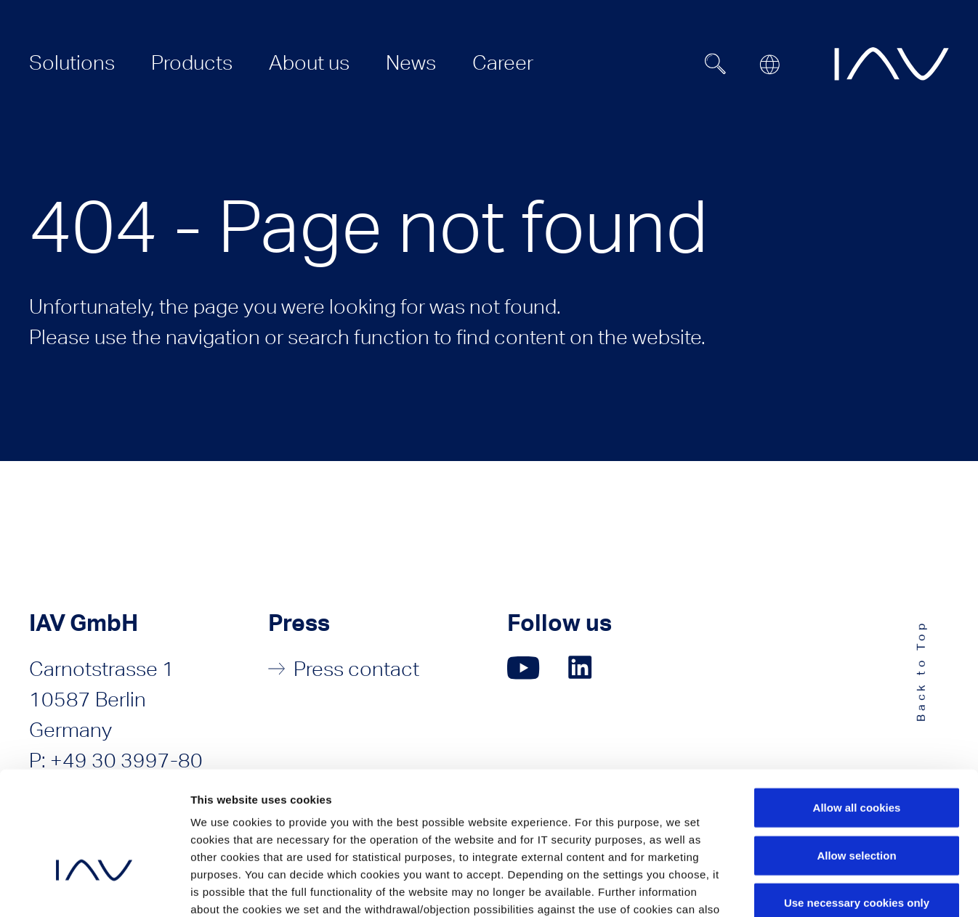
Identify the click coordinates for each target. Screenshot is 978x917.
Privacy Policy (311, 829)
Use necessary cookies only (856, 805)
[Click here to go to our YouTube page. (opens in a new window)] (523, 667)
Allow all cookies (857, 710)
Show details (762, 888)
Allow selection (856, 758)
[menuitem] (72, 62)
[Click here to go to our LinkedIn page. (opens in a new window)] (582, 667)
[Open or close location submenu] (769, 64)
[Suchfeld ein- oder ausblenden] (716, 64)
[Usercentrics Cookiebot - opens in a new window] (94, 889)
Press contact (356, 668)
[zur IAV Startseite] (891, 64)
